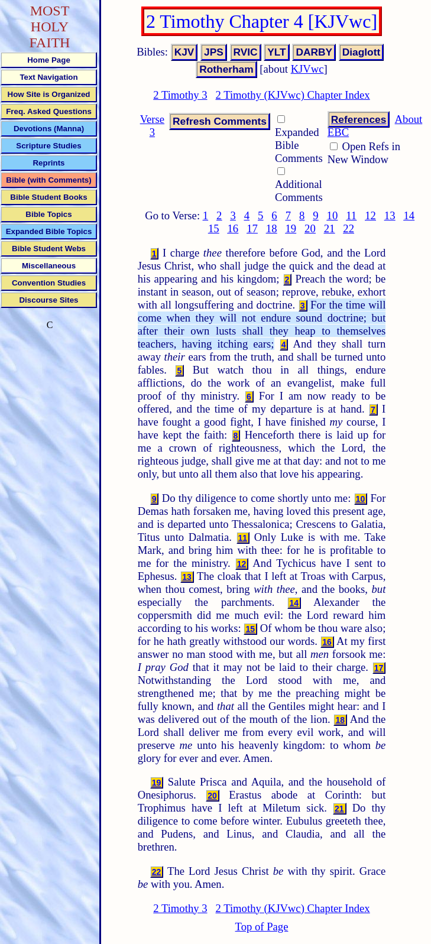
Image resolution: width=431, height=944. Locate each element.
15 (213, 228)
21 (329, 228)
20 (310, 228)
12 (370, 215)
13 (390, 215)
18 (271, 228)
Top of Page (262, 926)
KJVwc (307, 69)
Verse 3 (152, 125)
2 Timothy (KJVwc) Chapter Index (293, 95)
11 (351, 215)
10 (332, 215)
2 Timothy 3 (180, 95)
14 (408, 215)
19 (290, 228)
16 (233, 228)
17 (252, 228)
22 (348, 228)
